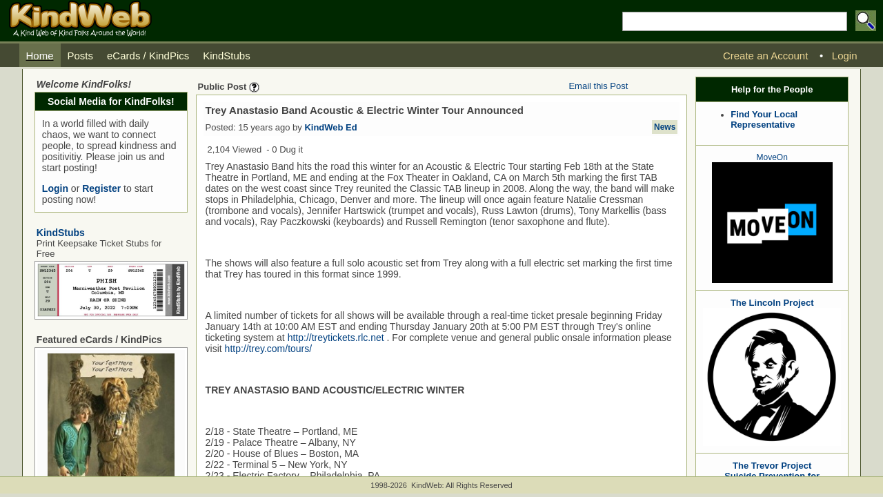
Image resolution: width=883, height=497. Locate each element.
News (664, 127)
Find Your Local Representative (764, 119)
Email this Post (598, 86)
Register (101, 188)
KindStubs (61, 232)
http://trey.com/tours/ (268, 348)
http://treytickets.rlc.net (336, 337)
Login (55, 188)
